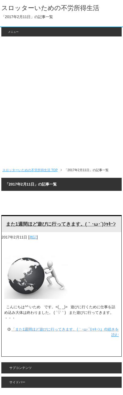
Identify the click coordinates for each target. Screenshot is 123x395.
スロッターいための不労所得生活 (50, 7)
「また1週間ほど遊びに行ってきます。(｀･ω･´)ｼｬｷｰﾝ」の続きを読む (65, 332)
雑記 (33, 237)
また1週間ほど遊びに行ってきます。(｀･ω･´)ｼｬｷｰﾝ (61, 224)
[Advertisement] (61, 101)
